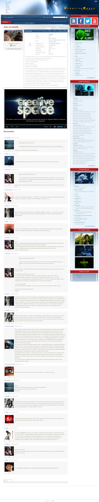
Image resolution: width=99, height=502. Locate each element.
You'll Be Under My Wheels (81, 218)
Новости (8, 3)
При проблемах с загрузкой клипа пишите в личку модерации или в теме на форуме (32, 21)
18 (49, 48)
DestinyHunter (78, 201)
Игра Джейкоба (28, 31)
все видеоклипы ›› (91, 77)
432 (49, 52)
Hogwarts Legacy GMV (80, 49)
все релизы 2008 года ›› (90, 226)
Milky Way (77, 60)
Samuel (79, 277)
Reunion (77, 186)
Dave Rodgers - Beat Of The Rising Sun (83, 215)
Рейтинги (8, 9)
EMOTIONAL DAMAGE (80, 53)
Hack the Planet (78, 42)
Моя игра (54, 38)
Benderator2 (77, 205)
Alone (76, 194)
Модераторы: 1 (79, 275)
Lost (50, 36)
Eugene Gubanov (76, 125)
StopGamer (77, 66)
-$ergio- (24, 258)
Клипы (7, 5)
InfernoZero (75, 105)
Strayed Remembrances (80, 222)
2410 (50, 50)
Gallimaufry (75, 100)
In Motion (77, 210)
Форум (7, 12)
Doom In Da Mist (79, 189)
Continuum (77, 46)
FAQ (7, 10)
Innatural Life (78, 198)
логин (5, 17)
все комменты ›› (92, 165)
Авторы (7, 7)
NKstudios (75, 145)
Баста (50, 38)
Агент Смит (78, 70)
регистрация (10, 17)
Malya (24, 142)
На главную (9, 2)
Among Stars (78, 63)
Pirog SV (25, 174)
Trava (76, 56)
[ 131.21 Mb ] (13, 43)
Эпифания (77, 73)
